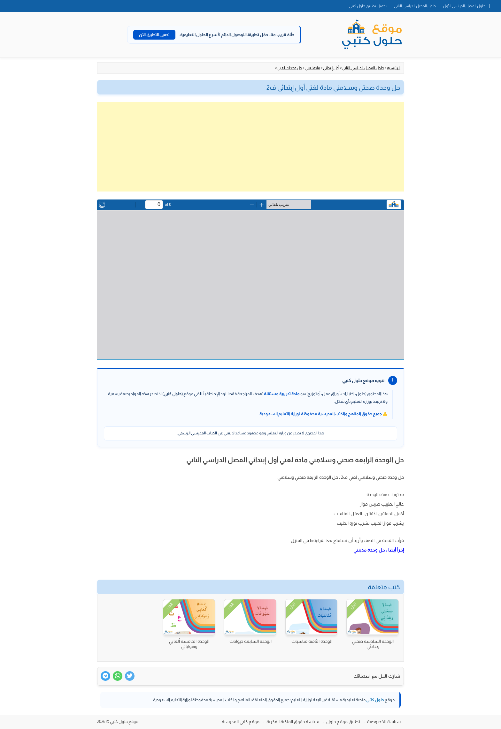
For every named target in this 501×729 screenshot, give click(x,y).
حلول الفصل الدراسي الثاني (415, 6)
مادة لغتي (312, 68)
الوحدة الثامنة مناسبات (311, 641)
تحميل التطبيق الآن (154, 35)
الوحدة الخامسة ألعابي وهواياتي (189, 644)
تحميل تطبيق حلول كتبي (368, 6)
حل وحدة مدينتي (369, 549)
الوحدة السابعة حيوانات (250, 641)
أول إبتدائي (331, 68)
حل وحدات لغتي (289, 68)
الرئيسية (393, 68)
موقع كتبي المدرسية (240, 721)
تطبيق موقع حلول (343, 721)
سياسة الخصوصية (384, 721)
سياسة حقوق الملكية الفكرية (292, 721)
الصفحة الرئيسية (495, 5)
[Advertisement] (250, 147)
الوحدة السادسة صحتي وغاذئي (373, 644)
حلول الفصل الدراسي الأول (464, 6)
